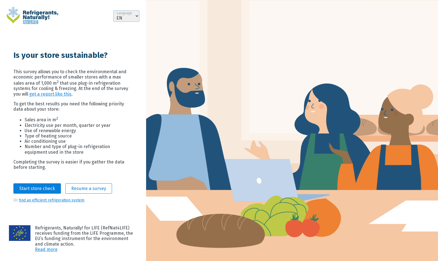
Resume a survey (88, 188)
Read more (46, 249)
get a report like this (50, 94)
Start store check (37, 188)
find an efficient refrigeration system (51, 200)
